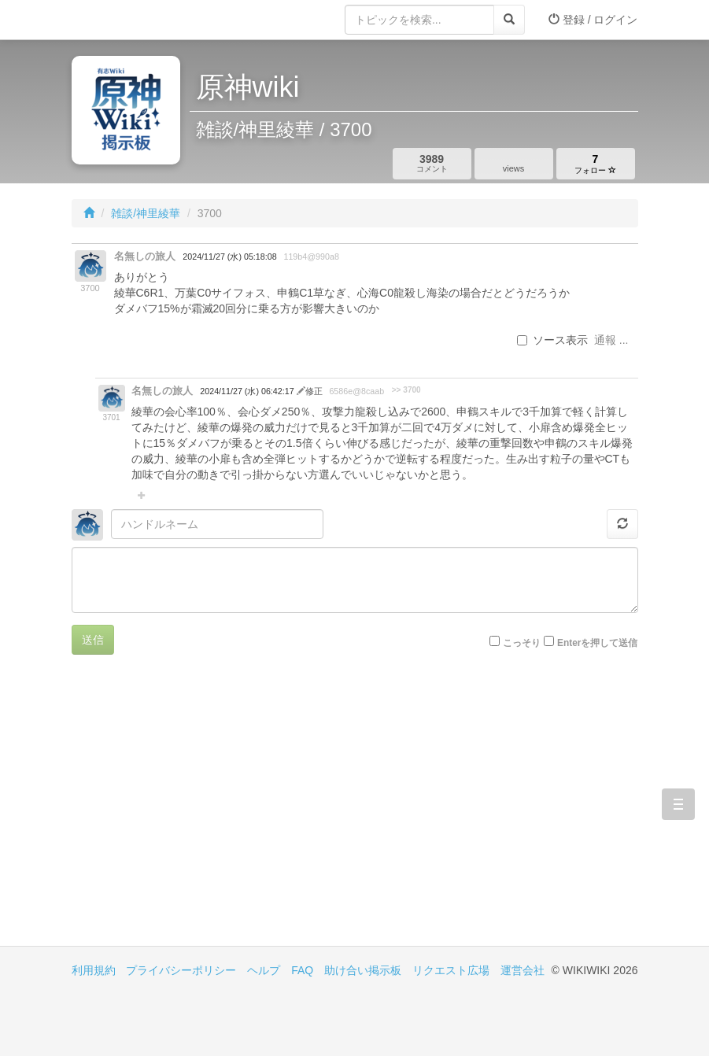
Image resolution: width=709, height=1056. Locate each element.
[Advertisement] (213, 812)
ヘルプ (263, 970)
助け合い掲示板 (362, 970)
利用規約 (94, 970)
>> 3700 (406, 390)
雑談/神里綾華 (145, 213)
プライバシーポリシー (181, 970)
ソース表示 (552, 340)
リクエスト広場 (450, 970)
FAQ (302, 970)
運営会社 (522, 970)
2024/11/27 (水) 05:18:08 (229, 256)
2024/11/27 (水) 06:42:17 (248, 391)
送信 (93, 639)
